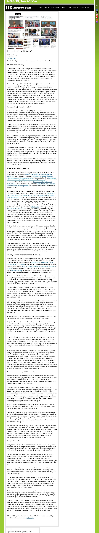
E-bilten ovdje (30, 518)
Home (40, 8)
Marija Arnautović (12, 56)
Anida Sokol (10, 54)
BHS (97, 5)
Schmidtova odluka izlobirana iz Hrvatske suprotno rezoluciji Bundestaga (31, 179)
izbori (14, 58)
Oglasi (75, 8)
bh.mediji (9, 58)
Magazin (47, 8)
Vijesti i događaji (66, 8)
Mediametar (55, 8)
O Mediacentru (84, 8)
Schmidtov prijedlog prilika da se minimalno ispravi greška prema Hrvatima (30, 177)
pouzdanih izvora (16, 270)
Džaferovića (35, 207)
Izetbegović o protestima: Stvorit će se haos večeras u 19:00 (31, 194)
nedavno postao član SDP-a (16, 209)
